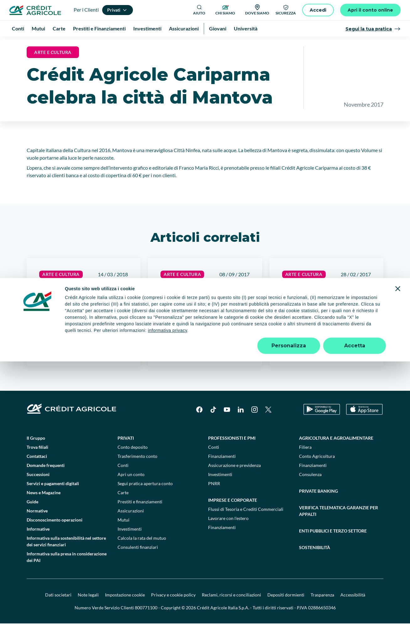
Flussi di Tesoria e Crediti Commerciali (245, 526)
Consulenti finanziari (138, 564)
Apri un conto (131, 492)
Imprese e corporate (232, 517)
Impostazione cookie (125, 612)
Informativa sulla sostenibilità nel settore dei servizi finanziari (66, 559)
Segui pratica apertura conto (145, 501)
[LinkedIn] (240, 427)
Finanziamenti (222, 473)
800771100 (146, 625)
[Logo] (35, 10)
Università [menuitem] (245, 28)
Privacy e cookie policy (173, 612)
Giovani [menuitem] (217, 28)
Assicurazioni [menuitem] (184, 28)
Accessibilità (352, 612)
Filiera (305, 464)
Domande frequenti (46, 482)
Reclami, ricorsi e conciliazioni (231, 612)
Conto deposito (133, 464)
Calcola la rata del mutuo (142, 555)
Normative (37, 528)
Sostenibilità (314, 565)
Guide (32, 519)
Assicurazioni (131, 528)
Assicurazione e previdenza (234, 482)
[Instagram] (254, 427)
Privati (126, 455)
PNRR (214, 501)
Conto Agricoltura (317, 473)
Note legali (88, 612)
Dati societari (58, 612)
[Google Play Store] (322, 426)
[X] (268, 427)
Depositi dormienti (285, 612)
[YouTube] (227, 427)
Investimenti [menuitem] (147, 28)
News (87, 43)
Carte (123, 510)
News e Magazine (59, 43)
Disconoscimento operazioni (54, 537)
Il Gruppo (36, 455)
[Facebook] (199, 427)
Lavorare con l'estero (228, 535)
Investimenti (130, 546)
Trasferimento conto (137, 473)
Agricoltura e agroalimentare (336, 455)
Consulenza (310, 492)
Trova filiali (37, 464)
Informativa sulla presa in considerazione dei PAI (67, 574)
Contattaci (37, 473)
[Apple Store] (364, 426)
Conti (123, 482)
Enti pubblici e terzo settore (333, 548)
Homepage (26, 43)
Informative (38, 546)
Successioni (38, 492)
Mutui (123, 537)
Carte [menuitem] (59, 28)
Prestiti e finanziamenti (140, 519)
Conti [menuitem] (18, 28)
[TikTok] (213, 427)
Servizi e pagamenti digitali (53, 501)
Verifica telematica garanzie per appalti (338, 528)
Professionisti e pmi (231, 455)
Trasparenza (322, 612)
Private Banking (318, 508)
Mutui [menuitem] (38, 28)
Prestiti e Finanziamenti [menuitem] (99, 28)
